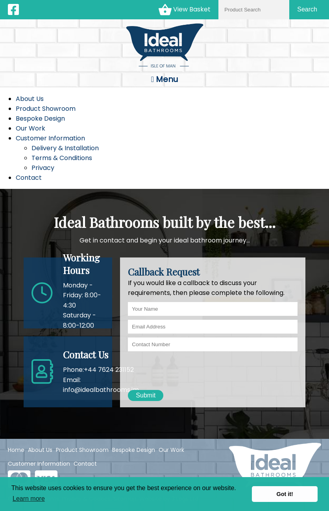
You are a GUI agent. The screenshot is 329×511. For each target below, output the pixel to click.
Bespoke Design (40, 118)
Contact (29, 177)
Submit (145, 395)
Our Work (30, 128)
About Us (30, 98)
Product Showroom (46, 108)
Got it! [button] (285, 494)
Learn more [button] (29, 498)
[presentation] (188, 370)
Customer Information (50, 138)
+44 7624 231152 (109, 369)
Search (307, 9)
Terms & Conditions (61, 157)
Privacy (42, 167)
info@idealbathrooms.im (101, 389)
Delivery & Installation (65, 148)
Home (16, 450)
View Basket (185, 9)
